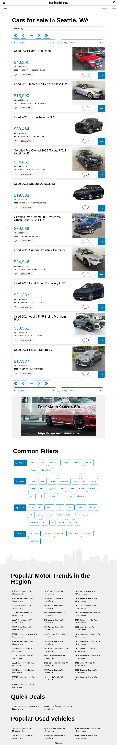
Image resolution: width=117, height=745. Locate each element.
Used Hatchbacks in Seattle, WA (87, 729)
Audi (84, 481)
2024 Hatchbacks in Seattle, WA (24, 635)
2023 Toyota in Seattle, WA (85, 607)
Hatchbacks (54, 462)
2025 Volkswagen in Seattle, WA (87, 642)
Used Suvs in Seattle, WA (21, 729)
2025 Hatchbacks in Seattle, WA (87, 657)
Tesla (41, 496)
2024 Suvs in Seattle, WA (53, 592)
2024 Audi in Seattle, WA (53, 642)
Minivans (78, 462)
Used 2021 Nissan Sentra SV (33, 349)
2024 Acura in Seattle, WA (54, 628)
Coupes (89, 462)
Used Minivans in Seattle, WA (55, 737)
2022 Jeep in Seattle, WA (53, 678)
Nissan (71, 489)
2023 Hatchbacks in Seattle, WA (56, 650)
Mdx (44, 522)
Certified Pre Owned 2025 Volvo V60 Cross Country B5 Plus (38, 218)
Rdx (50, 515)
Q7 (53, 522)
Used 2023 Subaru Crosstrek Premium (39, 250)
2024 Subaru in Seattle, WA (54, 635)
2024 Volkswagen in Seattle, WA (87, 635)
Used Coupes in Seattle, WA (86, 737)
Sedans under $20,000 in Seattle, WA (58, 707)
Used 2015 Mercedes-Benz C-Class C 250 (42, 84)
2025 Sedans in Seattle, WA (54, 614)
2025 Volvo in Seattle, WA (22, 628)
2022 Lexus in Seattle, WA (85, 664)
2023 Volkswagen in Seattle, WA (87, 614)
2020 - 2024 (34, 534)
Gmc (62, 496)
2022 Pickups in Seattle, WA (23, 671)
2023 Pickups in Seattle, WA (54, 657)
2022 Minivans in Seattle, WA (23, 685)
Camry (60, 507)
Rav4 (32, 507)
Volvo (76, 481)
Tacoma (85, 515)
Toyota (32, 481)
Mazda (81, 489)
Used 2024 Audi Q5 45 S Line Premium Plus (40, 318)
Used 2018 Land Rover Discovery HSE (39, 283)
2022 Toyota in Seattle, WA (22, 642)
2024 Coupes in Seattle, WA (86, 678)
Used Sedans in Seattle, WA (54, 729)
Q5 (77, 522)
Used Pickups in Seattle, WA (23, 737)
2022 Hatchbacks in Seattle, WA (56, 664)
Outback (41, 515)
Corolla (70, 507)
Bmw (42, 489)
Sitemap (58, 743)
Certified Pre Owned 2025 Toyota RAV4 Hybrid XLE (40, 152)
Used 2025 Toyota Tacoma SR (34, 117)
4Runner (49, 507)
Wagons (34, 470)
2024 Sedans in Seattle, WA (86, 599)
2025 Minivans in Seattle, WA (23, 678)
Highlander (34, 522)
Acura (94, 481)
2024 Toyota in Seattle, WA (22, 599)
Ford (31, 496)
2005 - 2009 (87, 534)
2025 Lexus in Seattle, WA (54, 621)
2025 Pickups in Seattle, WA (23, 664)
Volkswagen (64, 481)
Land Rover (52, 496)
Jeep (62, 489)
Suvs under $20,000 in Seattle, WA (25, 707)
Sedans (42, 462)
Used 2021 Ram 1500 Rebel (32, 50)
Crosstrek (81, 507)
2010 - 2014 (74, 534)
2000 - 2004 (34, 541)
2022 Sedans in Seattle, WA (23, 657)
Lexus (42, 481)
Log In (104, 9)
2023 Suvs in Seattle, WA (21, 592)
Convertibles (46, 470)
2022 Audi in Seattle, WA (53, 671)
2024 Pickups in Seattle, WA (23, 650)
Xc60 (59, 515)
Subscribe (112, 9)
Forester (93, 507)
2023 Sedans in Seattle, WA (54, 607)
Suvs (32, 462)
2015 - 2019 (60, 534)
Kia (71, 496)
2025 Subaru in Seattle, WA (86, 621)
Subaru (52, 481)
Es (70, 522)
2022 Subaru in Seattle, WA (86, 650)
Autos (4, 9)
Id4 (31, 515)
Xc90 (68, 515)
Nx (76, 515)
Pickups (66, 462)
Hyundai (52, 489)
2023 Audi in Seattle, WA (84, 628)
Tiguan (61, 522)
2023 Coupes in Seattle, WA (86, 671)
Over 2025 (47, 534)
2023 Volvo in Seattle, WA (22, 621)
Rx (40, 507)
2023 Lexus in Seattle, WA (22, 614)
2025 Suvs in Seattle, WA (85, 592)
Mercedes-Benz (94, 489)
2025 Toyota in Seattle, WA (54, 599)
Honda (32, 489)
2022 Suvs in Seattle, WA (21, 607)
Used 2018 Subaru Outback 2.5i (35, 183)
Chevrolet (80, 496)
